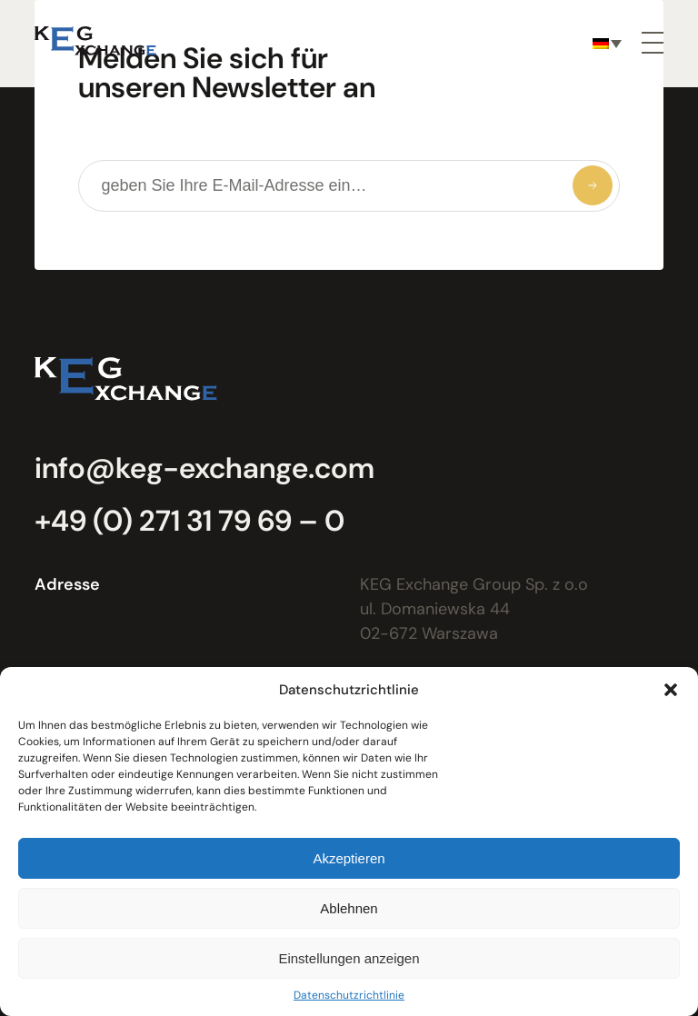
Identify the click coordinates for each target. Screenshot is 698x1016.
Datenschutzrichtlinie (349, 995)
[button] (671, 690)
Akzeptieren (348, 858)
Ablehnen (348, 908)
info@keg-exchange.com (204, 468)
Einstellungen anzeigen (348, 958)
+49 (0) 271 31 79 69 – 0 (189, 521)
